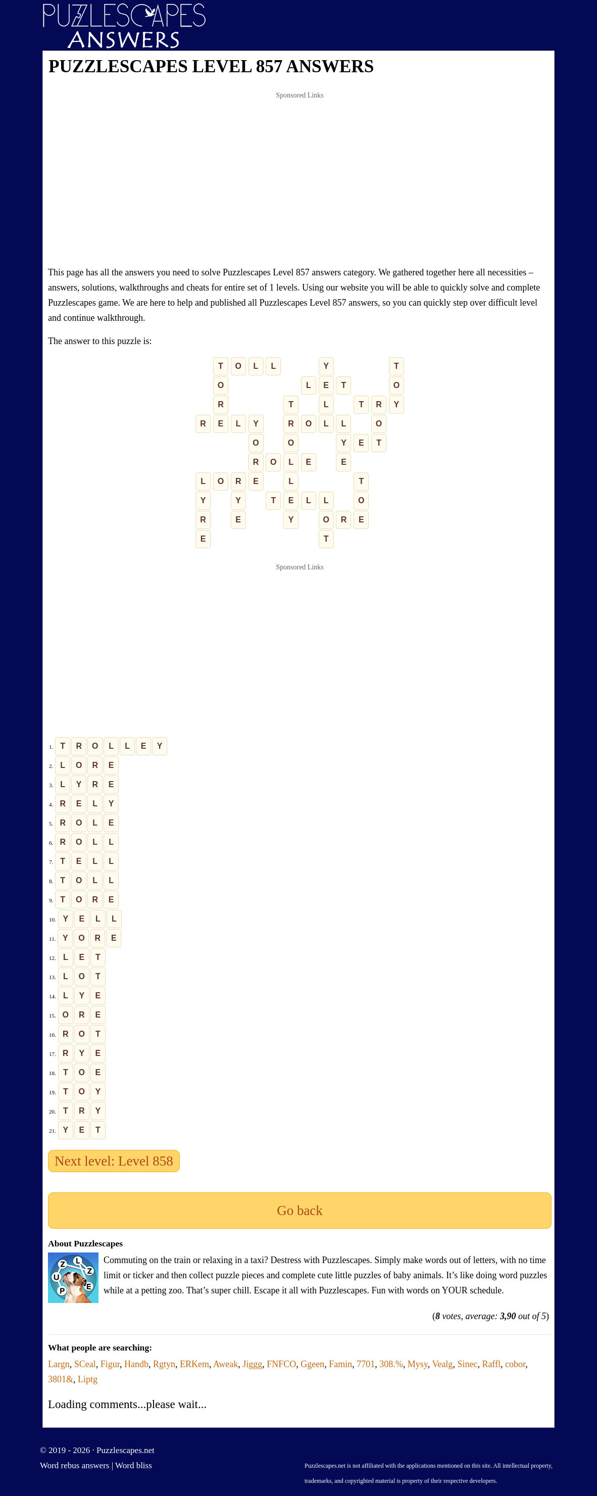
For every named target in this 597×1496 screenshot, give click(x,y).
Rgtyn (164, 1364)
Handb (136, 1364)
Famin (340, 1364)
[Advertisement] (300, 179)
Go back (300, 1210)
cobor (515, 1364)
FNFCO (281, 1364)
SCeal (85, 1364)
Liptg (87, 1379)
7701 (366, 1364)
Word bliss (133, 1465)
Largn (59, 1364)
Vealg (442, 1364)
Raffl (491, 1364)
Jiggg (252, 1364)
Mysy (418, 1364)
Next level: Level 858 (114, 1161)
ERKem (194, 1364)
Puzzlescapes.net (125, 1450)
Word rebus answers (74, 1465)
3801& (60, 1379)
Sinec (467, 1364)
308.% (391, 1364)
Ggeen (312, 1364)
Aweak (225, 1364)
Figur (110, 1364)
